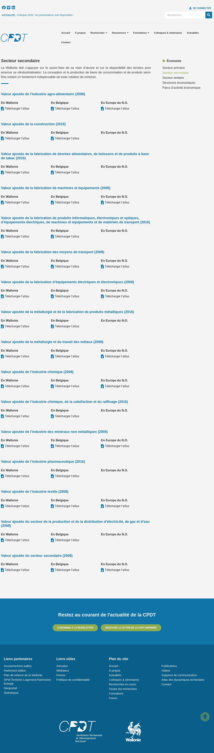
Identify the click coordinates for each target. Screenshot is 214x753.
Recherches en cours (122, 684)
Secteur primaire (173, 67)
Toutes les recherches (123, 688)
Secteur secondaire (175, 72)
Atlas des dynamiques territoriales (183, 679)
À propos (80, 32)
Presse (60, 675)
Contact (65, 42)
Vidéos (166, 670)
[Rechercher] (208, 15)
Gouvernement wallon (18, 666)
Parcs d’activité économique (181, 87)
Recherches (98, 32)
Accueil (65, 32)
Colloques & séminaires (168, 32)
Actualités (193, 32)
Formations (141, 32)
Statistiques (11, 692)
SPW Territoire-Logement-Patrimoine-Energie (28, 681)
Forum (113, 698)
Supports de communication (179, 675)
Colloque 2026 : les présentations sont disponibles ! (45, 15)
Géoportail (10, 688)
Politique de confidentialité (73, 679)
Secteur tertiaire (173, 77)
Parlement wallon (15, 670)
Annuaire (62, 666)
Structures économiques (178, 82)
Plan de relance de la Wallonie (23, 675)
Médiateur (62, 670)
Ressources (120, 32)
